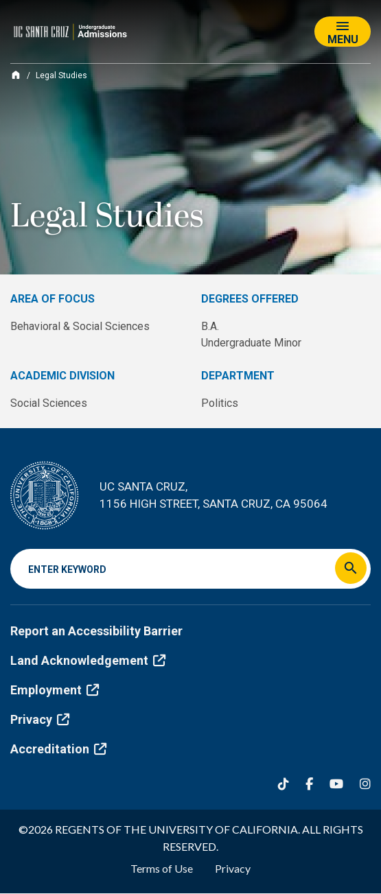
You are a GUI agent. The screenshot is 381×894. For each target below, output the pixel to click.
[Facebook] (309, 784)
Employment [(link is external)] (54, 690)
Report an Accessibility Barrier (96, 631)
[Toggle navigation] (342, 31)
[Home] (15, 74)
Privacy (233, 868)
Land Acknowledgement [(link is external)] (87, 660)
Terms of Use (161, 868)
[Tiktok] (283, 784)
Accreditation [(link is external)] (58, 749)
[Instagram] (365, 784)
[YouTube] (336, 784)
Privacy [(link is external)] (39, 719)
